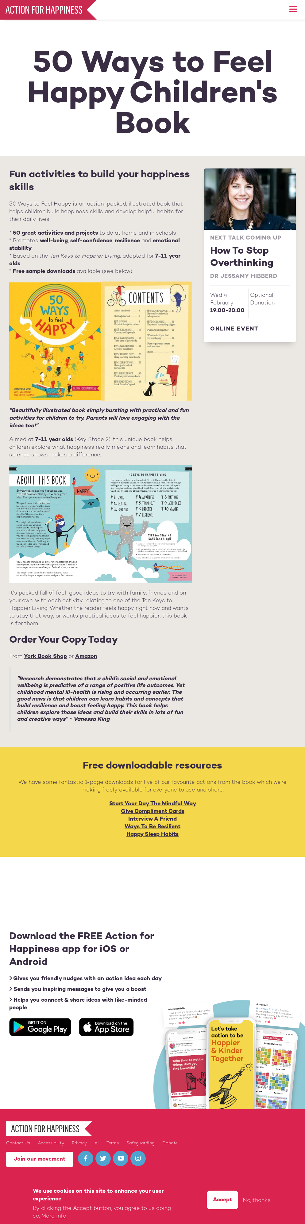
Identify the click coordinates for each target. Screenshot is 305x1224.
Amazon (86, 656)
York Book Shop (45, 656)
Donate (170, 1143)
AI (97, 1143)
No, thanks (257, 1201)
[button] (293, 9)
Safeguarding (140, 1143)
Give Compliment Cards (152, 811)
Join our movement (39, 1159)
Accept (222, 1201)
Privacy (79, 1143)
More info (53, 1217)
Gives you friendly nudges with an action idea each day (85, 978)
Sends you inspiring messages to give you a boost (77, 989)
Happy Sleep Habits (152, 834)
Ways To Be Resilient (152, 827)
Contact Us (18, 1143)
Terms (112, 1143)
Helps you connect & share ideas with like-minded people (78, 1004)
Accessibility (51, 1143)
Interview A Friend (152, 819)
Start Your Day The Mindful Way (152, 804)
